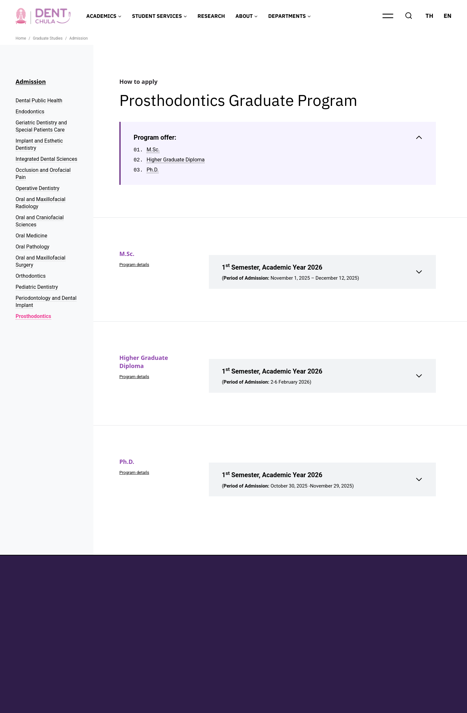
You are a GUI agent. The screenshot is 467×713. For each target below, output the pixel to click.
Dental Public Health (39, 100)
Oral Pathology (32, 247)
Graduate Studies (410, 600)
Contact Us (402, 643)
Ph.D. (153, 170)
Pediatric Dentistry (37, 287)
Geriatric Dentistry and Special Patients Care (41, 126)
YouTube (334, 626)
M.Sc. (153, 150)
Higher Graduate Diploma (176, 160)
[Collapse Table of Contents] (278, 137)
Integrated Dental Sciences (46, 159)
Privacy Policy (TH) (35, 704)
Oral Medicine (31, 236)
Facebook (335, 591)
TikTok (331, 638)
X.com (331, 650)
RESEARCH (211, 16)
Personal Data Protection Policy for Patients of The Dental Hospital (129, 704)
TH (429, 15)
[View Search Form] (408, 15)
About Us (399, 621)
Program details (135, 264)
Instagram (336, 603)
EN (447, 15)
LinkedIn (334, 615)
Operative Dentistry (37, 188)
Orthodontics (31, 276)
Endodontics (30, 111)
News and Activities (413, 632)
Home (395, 589)
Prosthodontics (33, 316)
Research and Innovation (419, 610)
